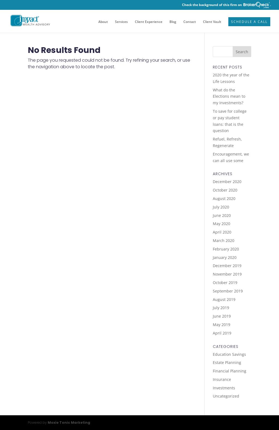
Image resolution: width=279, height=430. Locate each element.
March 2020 (223, 240)
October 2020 (225, 190)
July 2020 (221, 207)
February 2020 (226, 249)
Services (121, 22)
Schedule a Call (249, 22)
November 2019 (227, 274)
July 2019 (221, 307)
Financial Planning (229, 371)
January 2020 (224, 257)
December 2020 (227, 181)
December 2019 (227, 265)
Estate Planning (227, 362)
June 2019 (222, 316)
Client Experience (148, 22)
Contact (189, 22)
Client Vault (212, 22)
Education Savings (229, 354)
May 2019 (221, 324)
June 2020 (222, 215)
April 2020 (222, 232)
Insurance (222, 379)
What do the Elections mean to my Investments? (229, 96)
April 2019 (222, 333)
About (103, 22)
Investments (224, 387)
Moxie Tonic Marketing (69, 422)
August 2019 (224, 299)
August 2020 (224, 198)
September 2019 (228, 291)
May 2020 (221, 223)
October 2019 (225, 282)
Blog (172, 22)
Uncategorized (226, 396)
